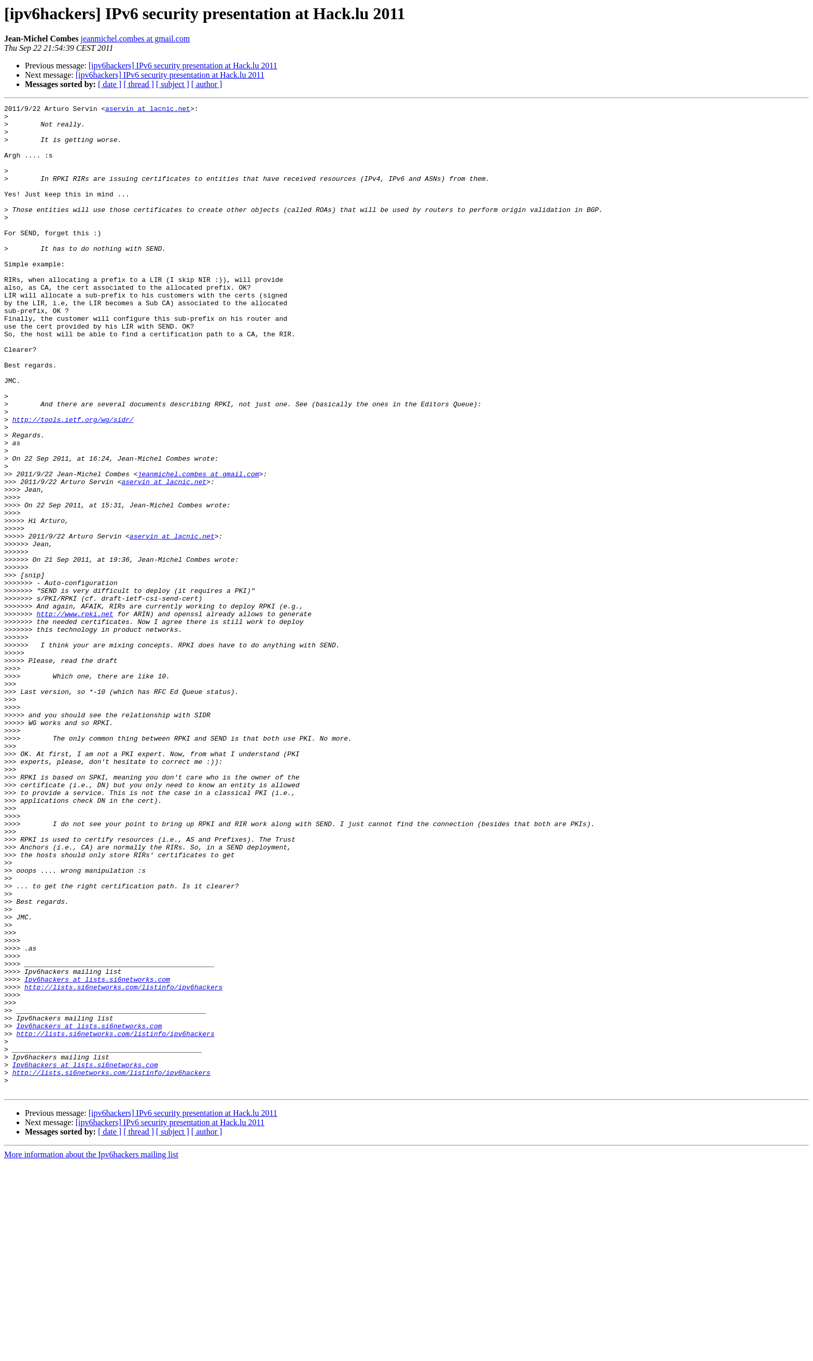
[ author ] (206, 84)
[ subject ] (172, 84)
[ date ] (109, 84)
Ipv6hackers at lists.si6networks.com (97, 1154)
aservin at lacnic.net (147, 110)
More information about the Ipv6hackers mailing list (91, 1352)
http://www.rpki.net (74, 716)
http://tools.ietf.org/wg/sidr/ (73, 483)
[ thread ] (138, 84)
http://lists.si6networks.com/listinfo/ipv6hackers (123, 1164)
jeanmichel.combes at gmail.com (135, 38)
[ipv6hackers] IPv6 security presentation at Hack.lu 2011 (183, 65)
